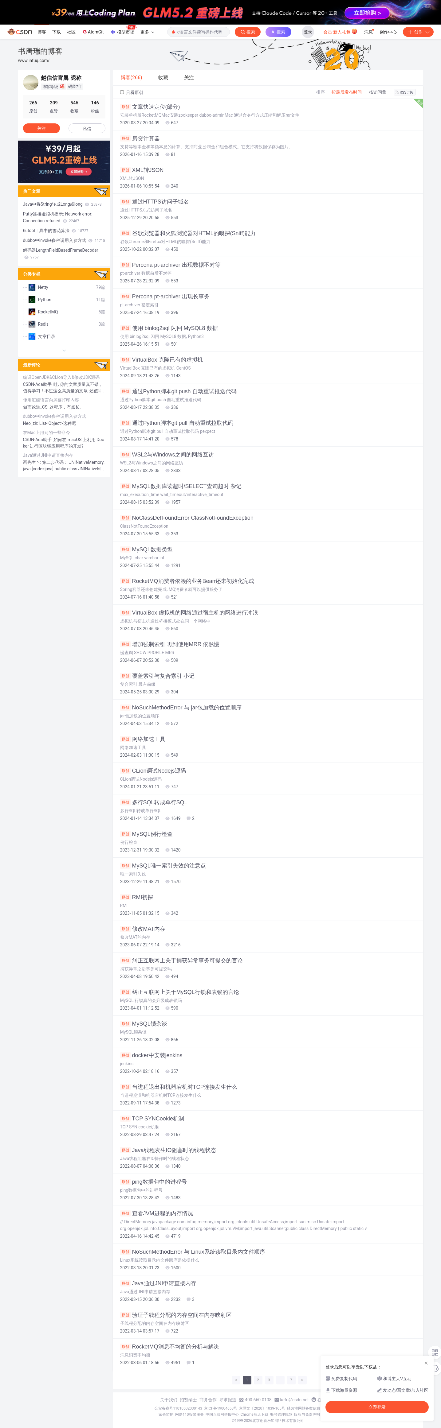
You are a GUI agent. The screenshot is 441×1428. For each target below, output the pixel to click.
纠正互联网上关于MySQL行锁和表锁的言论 (179, 992)
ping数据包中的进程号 (153, 1182)
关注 (41, 128)
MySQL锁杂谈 (143, 1024)
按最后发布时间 (347, 92)
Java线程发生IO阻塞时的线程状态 (168, 1150)
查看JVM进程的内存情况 (156, 1213)
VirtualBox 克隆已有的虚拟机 (161, 360)
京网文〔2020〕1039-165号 (262, 1408)
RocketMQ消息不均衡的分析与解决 (169, 1347)
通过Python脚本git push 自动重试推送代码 (178, 391)
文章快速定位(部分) (150, 107)
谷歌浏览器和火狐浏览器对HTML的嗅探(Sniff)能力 (188, 233)
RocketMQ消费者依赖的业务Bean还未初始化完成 (187, 581)
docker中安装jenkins (151, 1055)
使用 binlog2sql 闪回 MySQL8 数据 (169, 328)
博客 (41, 31)
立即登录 (377, 1407)
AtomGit (93, 31)
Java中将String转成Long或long (62, 204)
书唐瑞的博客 (40, 51)
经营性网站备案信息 (303, 1408)
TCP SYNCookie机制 (152, 1119)
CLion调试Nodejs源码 (153, 771)
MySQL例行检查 (146, 834)
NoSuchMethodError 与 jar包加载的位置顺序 (181, 707)
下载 (56, 31)
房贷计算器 (140, 138)
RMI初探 (136, 897)
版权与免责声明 (307, 1414)
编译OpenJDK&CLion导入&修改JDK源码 (61, 377)
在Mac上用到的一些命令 (46, 432)
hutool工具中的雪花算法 (56, 230)
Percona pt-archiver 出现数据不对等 (170, 265)
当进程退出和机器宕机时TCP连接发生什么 (178, 1087)
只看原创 (131, 92)
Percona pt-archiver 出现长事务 (165, 296)
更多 (147, 31)
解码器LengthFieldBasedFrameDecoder (60, 253)
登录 (308, 31)
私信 (87, 128)
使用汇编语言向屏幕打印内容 (51, 400)
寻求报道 (227, 1399)
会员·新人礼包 (340, 31)
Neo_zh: (31, 423)
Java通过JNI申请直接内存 (158, 1283)
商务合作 (208, 1399)
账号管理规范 (281, 1414)
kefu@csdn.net (294, 1399)
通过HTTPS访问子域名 (154, 202)
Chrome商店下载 (254, 1414)
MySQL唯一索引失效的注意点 (163, 866)
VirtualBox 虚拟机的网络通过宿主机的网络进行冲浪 (189, 613)
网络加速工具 (142, 739)
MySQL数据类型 (146, 549)
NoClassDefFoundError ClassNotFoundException (187, 518)
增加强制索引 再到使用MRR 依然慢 (170, 644)
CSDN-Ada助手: (38, 384)
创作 (418, 31)
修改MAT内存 (143, 929)
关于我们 (168, 1399)
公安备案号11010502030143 (178, 1408)
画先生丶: (32, 462)
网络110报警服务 (189, 1414)
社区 (71, 31)
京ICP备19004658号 (221, 1408)
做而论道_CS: (36, 407)
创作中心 (388, 31)
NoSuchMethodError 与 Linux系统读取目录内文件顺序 (192, 1252)
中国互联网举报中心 (222, 1414)
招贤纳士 (188, 1399)
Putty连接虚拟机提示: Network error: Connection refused (58, 217)
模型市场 (123, 30)
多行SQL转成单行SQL (153, 802)
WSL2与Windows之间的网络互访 (167, 455)
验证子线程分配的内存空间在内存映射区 (176, 1315)
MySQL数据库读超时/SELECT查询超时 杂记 (181, 486)
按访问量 (377, 92)
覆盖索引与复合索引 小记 (157, 676)
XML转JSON (142, 170)
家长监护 (166, 1414)
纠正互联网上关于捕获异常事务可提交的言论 (181, 960)
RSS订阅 (405, 92)
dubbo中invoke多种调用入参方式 (64, 240)
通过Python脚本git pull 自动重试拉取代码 (176, 423)
